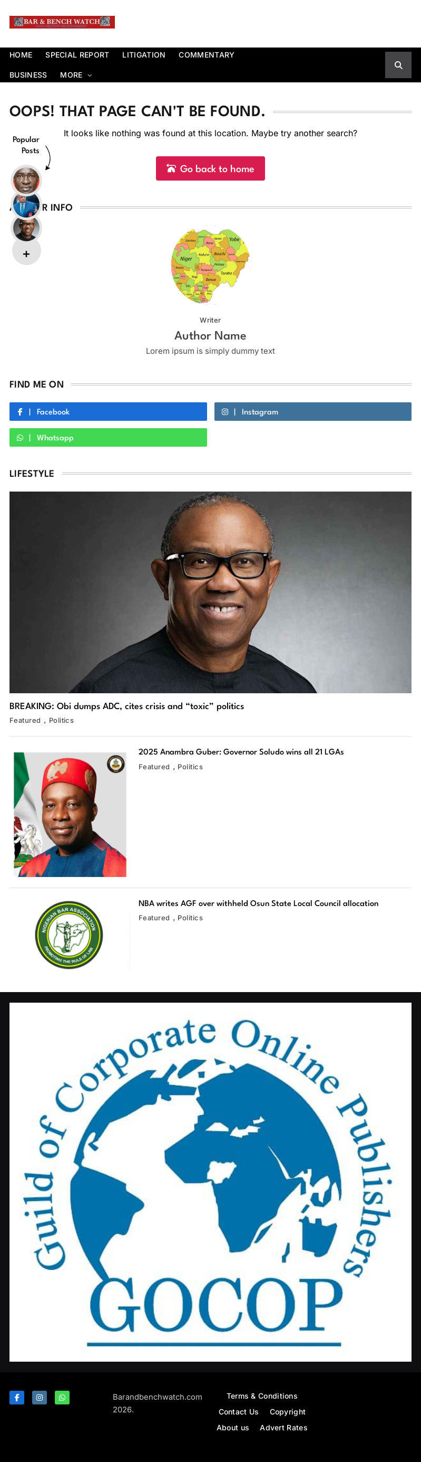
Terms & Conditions (262, 1395)
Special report (77, 54)
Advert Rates (284, 1427)
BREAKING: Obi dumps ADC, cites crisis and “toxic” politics (126, 706)
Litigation (143, 54)
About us (233, 1427)
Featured (25, 720)
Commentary (206, 54)
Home (20, 54)
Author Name (210, 336)
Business (28, 74)
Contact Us (239, 1411)
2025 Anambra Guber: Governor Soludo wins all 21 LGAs (241, 753)
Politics (61, 720)
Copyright (288, 1411)
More (71, 74)
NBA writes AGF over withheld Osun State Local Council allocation (258, 904)
